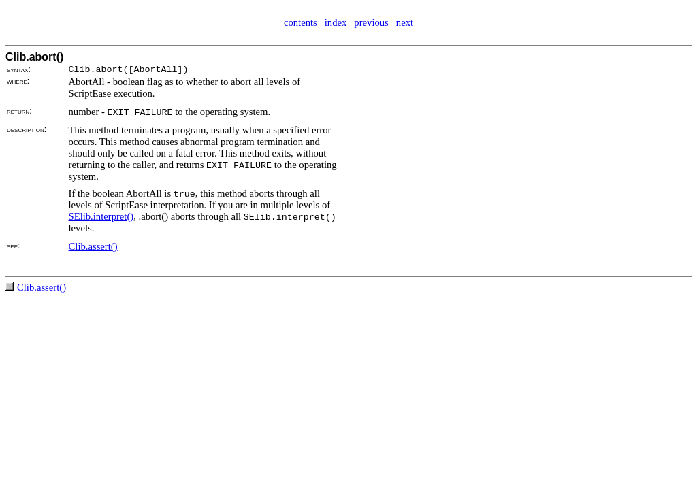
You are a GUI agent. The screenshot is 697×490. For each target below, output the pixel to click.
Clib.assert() (93, 246)
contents (300, 22)
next (404, 22)
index (336, 22)
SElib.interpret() (101, 216)
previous (371, 22)
